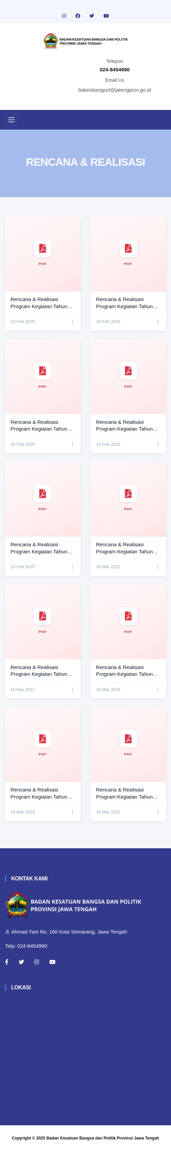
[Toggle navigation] (11, 119)
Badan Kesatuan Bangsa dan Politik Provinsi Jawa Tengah (102, 1138)
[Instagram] (36, 962)
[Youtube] (52, 962)
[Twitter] (21, 962)
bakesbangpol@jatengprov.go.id (115, 90)
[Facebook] (7, 962)
